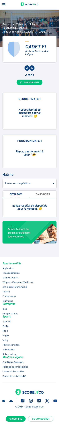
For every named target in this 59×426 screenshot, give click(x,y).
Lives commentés (11, 273)
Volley (19, 24)
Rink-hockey (8, 349)
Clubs (31, 24)
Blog (4, 309)
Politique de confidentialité (15, 367)
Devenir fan (29, 82)
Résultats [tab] (16, 195)
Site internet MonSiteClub (14, 287)
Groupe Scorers (10, 313)
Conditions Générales (13, 362)
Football (6, 321)
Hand (5, 331)
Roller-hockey (9, 354)
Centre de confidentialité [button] (14, 376)
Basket (5, 326)
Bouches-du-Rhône (13, 28)
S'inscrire (16, 419)
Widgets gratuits (10, 277)
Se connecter (40, 419)
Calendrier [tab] (43, 194)
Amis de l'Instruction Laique (17, 31)
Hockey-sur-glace (11, 345)
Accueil (6, 24)
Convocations (9, 296)
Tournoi (6, 291)
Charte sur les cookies (13, 371)
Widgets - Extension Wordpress (17, 282)
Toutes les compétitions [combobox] (18, 183)
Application (7, 268)
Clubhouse (7, 301)
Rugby (5, 335)
